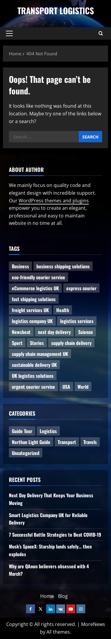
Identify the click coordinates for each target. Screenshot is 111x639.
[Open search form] (101, 33)
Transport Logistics (55, 10)
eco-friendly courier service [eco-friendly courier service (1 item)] (38, 277)
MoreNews (93, 624)
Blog (63, 596)
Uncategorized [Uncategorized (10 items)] (25, 452)
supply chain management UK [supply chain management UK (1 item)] (40, 353)
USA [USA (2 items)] (66, 386)
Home (47, 596)
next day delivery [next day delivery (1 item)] (54, 331)
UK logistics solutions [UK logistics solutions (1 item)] (33, 375)
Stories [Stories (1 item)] (37, 342)
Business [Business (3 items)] (20, 266)
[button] (9, 33)
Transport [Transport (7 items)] (67, 442)
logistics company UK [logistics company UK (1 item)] (32, 321)
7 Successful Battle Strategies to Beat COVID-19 (55, 534)
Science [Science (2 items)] (85, 331)
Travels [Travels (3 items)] (90, 442)
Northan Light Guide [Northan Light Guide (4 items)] (31, 442)
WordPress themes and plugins (54, 200)
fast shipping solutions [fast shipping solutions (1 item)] (34, 299)
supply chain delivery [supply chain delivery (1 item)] (71, 342)
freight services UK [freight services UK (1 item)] (30, 310)
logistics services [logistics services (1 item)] (77, 321)
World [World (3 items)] (83, 386)
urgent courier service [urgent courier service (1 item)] (33, 386)
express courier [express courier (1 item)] (81, 288)
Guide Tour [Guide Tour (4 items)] (22, 431)
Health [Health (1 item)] (62, 310)
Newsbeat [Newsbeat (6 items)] (21, 331)
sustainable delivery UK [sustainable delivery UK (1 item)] (34, 364)
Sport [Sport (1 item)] (17, 342)
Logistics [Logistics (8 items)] (48, 431)
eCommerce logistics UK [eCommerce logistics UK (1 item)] (35, 288)
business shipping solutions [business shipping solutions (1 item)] (63, 266)
